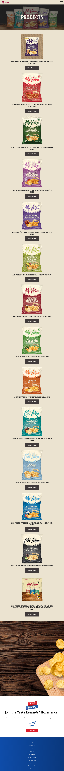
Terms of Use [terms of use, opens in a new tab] (30, 760)
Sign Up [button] (32, 730)
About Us (32, 743)
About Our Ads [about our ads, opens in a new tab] (30, 763)
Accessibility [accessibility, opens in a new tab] (30, 755)
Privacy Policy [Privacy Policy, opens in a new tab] (30, 757)
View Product (32, 68)
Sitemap (32, 751)
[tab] (61, 2)
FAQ (32, 748)
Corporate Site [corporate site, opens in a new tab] (30, 766)
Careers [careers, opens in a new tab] (29, 769)
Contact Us (32, 746)
